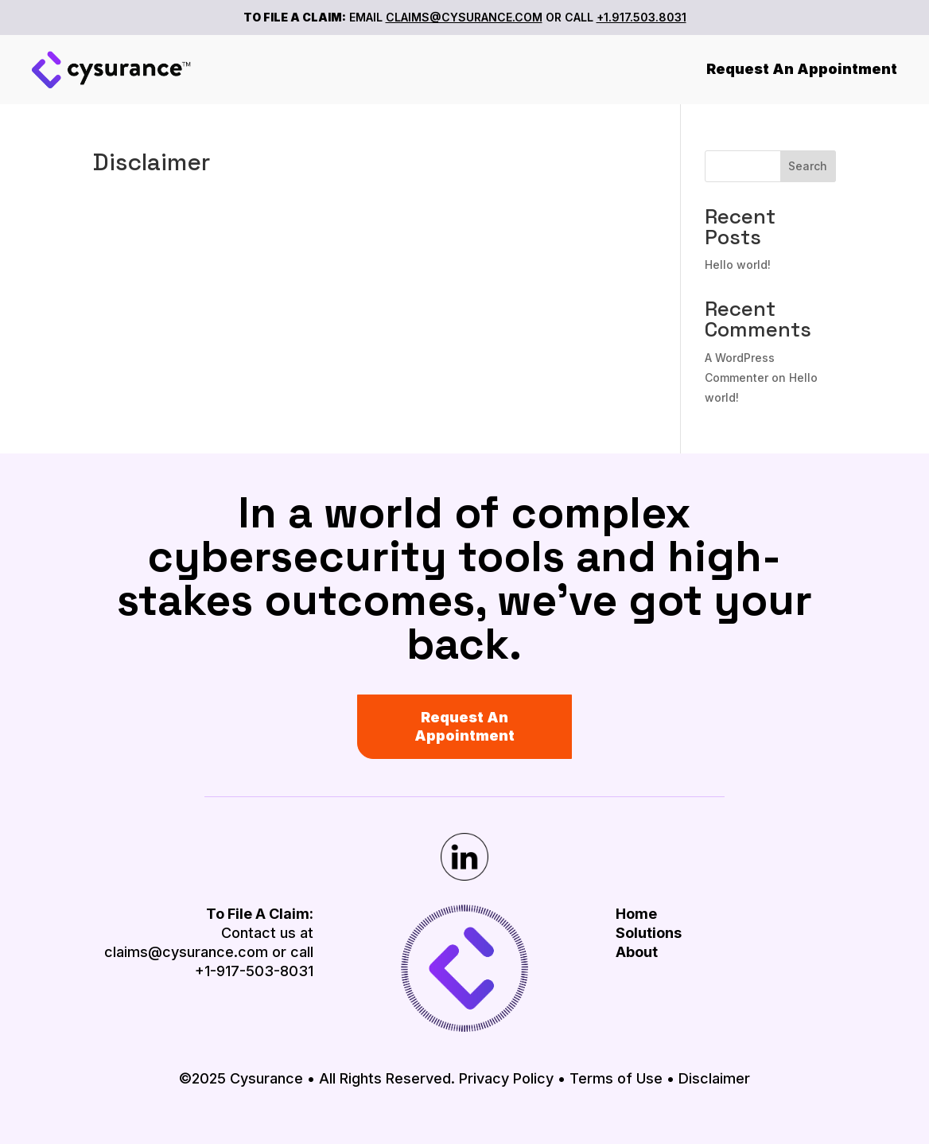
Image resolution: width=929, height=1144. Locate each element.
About (637, 952)
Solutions (649, 932)
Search (807, 166)
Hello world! (738, 264)
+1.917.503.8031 (641, 17)
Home (636, 913)
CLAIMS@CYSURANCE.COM (464, 17)
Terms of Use (616, 1078)
